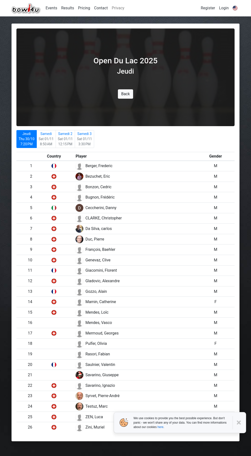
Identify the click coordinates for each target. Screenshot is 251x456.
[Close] (239, 423)
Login (224, 8)
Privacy (118, 8)
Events (51, 8)
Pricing (84, 8)
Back (125, 94)
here (160, 427)
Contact (101, 8)
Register (208, 8)
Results (67, 8)
